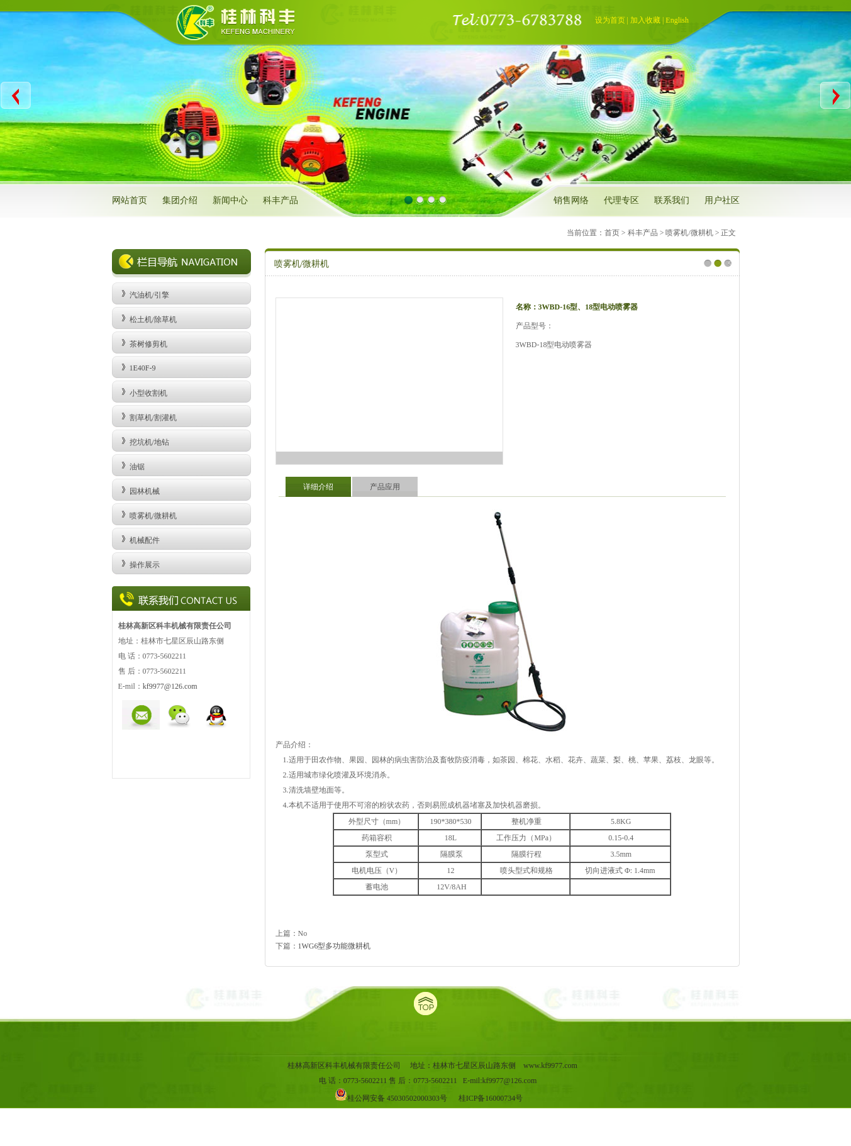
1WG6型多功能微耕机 (334, 946)
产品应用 (385, 486)
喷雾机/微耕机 (153, 515)
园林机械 (145, 491)
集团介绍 (179, 200)
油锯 (137, 466)
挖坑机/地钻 (149, 442)
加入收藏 (645, 20)
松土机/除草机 (153, 319)
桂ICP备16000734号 (491, 1098)
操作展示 (145, 564)
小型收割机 (148, 393)
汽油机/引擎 (149, 295)
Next (834, 95)
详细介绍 (318, 486)
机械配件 (145, 540)
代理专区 (621, 200)
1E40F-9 (143, 368)
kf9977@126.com (170, 686)
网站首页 (129, 200)
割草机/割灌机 (153, 417)
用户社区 (722, 200)
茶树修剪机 (148, 344)
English (677, 20)
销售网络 (571, 200)
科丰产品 (280, 200)
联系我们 (671, 200)
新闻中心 (230, 200)
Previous (16, 95)
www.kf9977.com (550, 1065)
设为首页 (610, 20)
